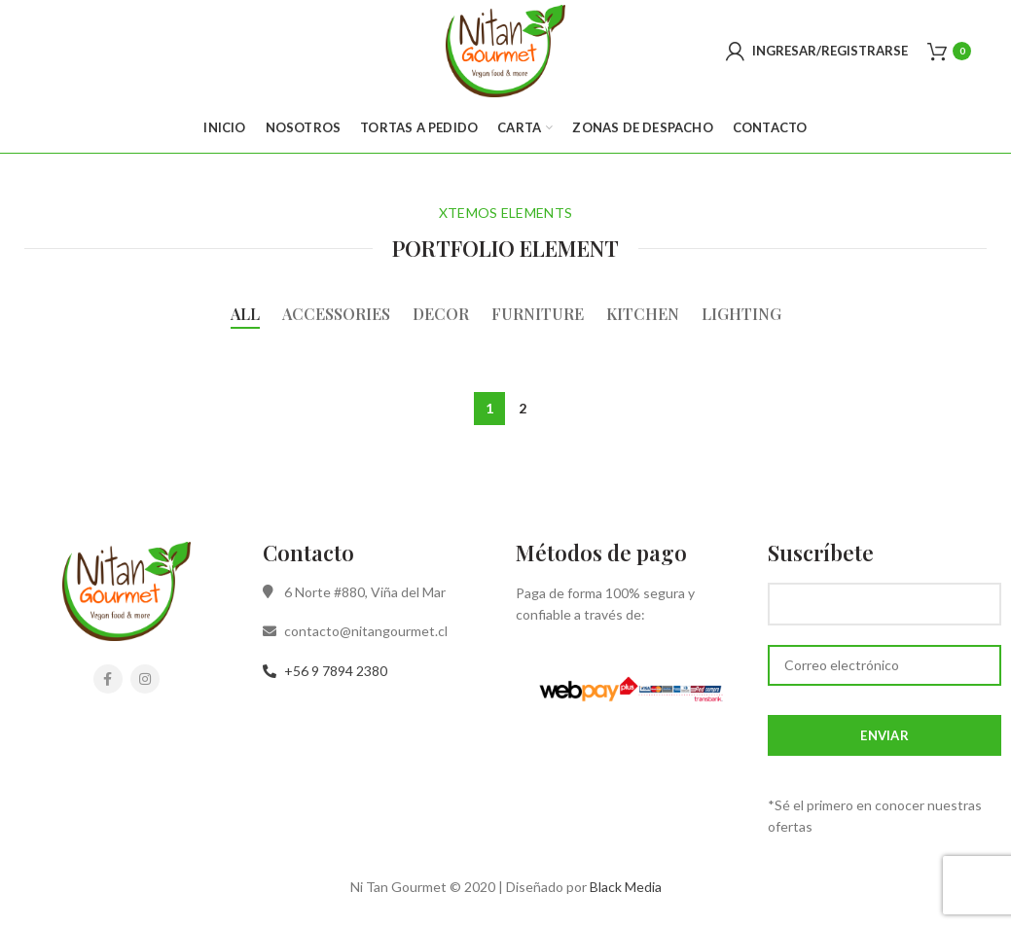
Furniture (537, 313)
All (245, 313)
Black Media (626, 886)
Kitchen (642, 313)
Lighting (741, 313)
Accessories (336, 313)
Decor (441, 313)
